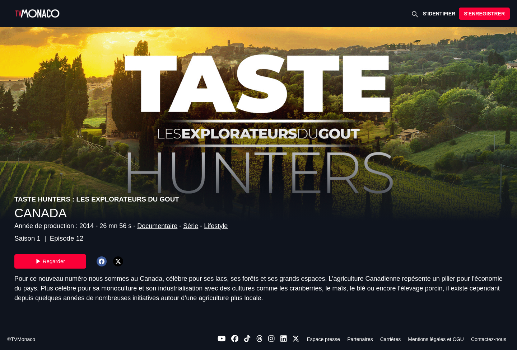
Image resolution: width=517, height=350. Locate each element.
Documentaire (157, 226)
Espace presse (323, 339)
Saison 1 (27, 238)
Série (190, 226)
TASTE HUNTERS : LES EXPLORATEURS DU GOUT (96, 199)
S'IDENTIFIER (439, 13)
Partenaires (360, 339)
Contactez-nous (488, 339)
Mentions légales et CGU (436, 339)
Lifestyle (216, 226)
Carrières (390, 339)
